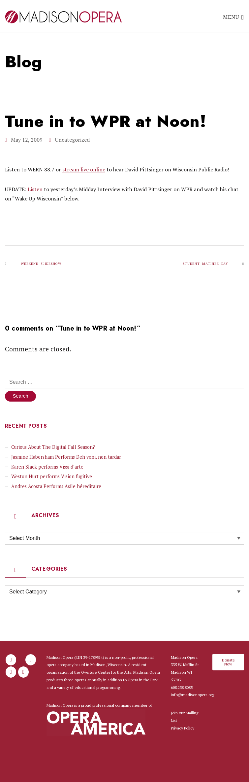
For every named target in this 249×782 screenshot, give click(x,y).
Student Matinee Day (205, 263)
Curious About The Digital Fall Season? (53, 447)
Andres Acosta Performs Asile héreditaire (56, 486)
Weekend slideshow (41, 263)
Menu (233, 16)
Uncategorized (72, 139)
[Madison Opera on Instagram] (30, 660)
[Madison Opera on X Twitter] (11, 672)
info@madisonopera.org (192, 695)
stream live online (83, 169)
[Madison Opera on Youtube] (23, 672)
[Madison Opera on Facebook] (11, 660)
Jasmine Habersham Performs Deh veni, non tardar (66, 457)
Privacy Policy (182, 728)
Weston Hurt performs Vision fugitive (51, 477)
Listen (35, 189)
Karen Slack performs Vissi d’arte (47, 467)
